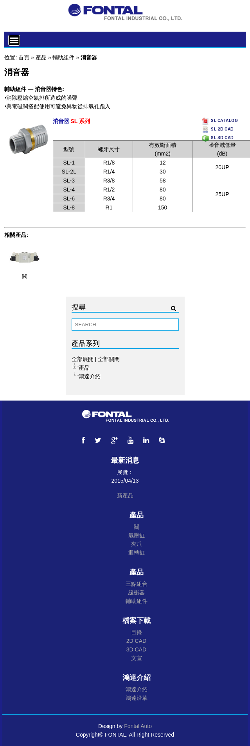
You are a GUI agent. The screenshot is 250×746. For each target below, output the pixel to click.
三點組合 (136, 584)
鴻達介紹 (90, 376)
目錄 (136, 632)
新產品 (125, 495)
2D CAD (136, 641)
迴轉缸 (136, 552)
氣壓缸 (136, 535)
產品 (41, 57)
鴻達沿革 (136, 698)
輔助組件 (63, 57)
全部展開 (83, 359)
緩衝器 (136, 592)
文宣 (136, 658)
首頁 (23, 57)
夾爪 (136, 544)
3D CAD (136, 649)
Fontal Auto (138, 726)
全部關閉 (109, 359)
